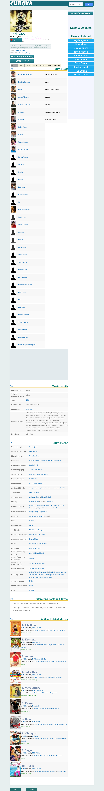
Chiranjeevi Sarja (48, 693)
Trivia (42, 65)
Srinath (57, 708)
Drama (28, 37)
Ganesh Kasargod (35, 548)
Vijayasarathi (22, 254)
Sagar (28, 750)
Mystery (34, 37)
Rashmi (20, 239)
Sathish (31, 590)
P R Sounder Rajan (35, 483)
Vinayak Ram (22, 262)
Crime (28, 743)
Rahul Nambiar (54, 505)
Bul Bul (31, 766)
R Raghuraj (36, 721)
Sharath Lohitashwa (24, 104)
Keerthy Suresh (81, 67)
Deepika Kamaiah (55, 738)
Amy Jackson (81, 59)
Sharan (20, 134)
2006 (24, 628)
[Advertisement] (39, 364)
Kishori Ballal (38, 677)
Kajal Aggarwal (81, 40)
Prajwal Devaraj (39, 755)
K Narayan (32, 521)
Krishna (30, 639)
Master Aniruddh (61, 572)
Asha (36, 575)
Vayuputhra (33, 687)
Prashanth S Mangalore (37, 534)
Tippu (39, 508)
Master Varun (22, 330)
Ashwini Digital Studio (36, 553)
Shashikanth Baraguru (36, 530)
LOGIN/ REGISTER (80, 13)
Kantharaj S (57, 488)
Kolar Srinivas (23, 337)
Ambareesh (37, 693)
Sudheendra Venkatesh (36, 568)
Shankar (32, 558)
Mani (31, 525)
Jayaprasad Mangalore (36, 488)
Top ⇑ (12, 68)
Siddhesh (50, 501)
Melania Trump (81, 48)
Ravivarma (21, 187)
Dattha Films (33, 539)
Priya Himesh (46, 508)
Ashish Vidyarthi (23, 97)
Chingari (31, 733)
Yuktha (31, 575)
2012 (24, 736)
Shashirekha (39, 577)
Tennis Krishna (23, 142)
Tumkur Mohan (23, 322)
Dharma (20, 179)
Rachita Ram (61, 771)
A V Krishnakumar (35, 469)
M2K (63, 488)
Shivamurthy (47, 577)
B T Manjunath (49, 575)
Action (24, 37)
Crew (28, 65)
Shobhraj (21, 119)
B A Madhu (33, 479)
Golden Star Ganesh (40, 630)
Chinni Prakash (46, 497)
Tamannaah (81, 71)
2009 (24, 674)
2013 (24, 768)
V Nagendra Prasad (41, 474)
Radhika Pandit (50, 755)
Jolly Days (31, 672)
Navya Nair (63, 724)
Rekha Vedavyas (53, 630)
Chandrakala (22, 247)
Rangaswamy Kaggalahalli (38, 511)
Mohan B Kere (34, 492)
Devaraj (20, 89)
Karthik (31, 505)
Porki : (14, 65)
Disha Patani (81, 63)
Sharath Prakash (23, 315)
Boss (28, 719)
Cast (21, 65)
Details (35, 65)
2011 (24, 721)
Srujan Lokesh (23, 149)
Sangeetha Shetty (24, 209)
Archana (21, 232)
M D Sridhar (20, 50)
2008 (24, 659)
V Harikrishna (34, 456)
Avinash (21, 112)
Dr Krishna (22, 292)
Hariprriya (59, 755)
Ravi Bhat (21, 307)
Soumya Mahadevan (42, 505)
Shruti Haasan (81, 55)
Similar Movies (53, 65)
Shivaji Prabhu (54, 724)
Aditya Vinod (33, 572)
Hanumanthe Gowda (25, 284)
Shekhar (21, 172)
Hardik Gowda (23, 277)
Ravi (19, 299)
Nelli (31, 581)
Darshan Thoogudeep (25, 74)
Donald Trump (81, 74)
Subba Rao (32, 516)
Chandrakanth (43, 572)
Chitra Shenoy (23, 224)
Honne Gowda (34, 501)
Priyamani (50, 708)
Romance (39, 37)
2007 (24, 642)
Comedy (34, 680)
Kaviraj (31, 474)
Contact (31, 789)
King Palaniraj (42, 543)
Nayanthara (81, 44)
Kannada (29, 409)
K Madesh (35, 706)
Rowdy (28, 53)
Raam (29, 703)
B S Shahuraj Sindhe (39, 659)
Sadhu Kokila (22, 127)
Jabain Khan (22, 217)
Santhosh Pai (22, 269)
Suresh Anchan (23, 157)
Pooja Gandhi (52, 644)
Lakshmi (52, 572)
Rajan (31, 585)
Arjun (29, 656)
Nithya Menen (81, 52)
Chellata (30, 625)
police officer (21, 53)
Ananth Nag (53, 661)
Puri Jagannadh (34, 447)
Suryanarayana (23, 194)
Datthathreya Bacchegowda (27, 345)
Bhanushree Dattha (54, 460)
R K (56, 693)
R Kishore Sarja (37, 690)
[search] (75, 4)
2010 (28, 400)
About (15, 789)
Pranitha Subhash (24, 82)
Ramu (38, 497)
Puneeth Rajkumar (40, 708)
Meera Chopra (62, 661)
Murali (41, 575)
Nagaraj (40, 516)
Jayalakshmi (57, 677)
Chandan (21, 164)
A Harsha (32, 497)
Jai (19, 202)
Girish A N (48, 488)
